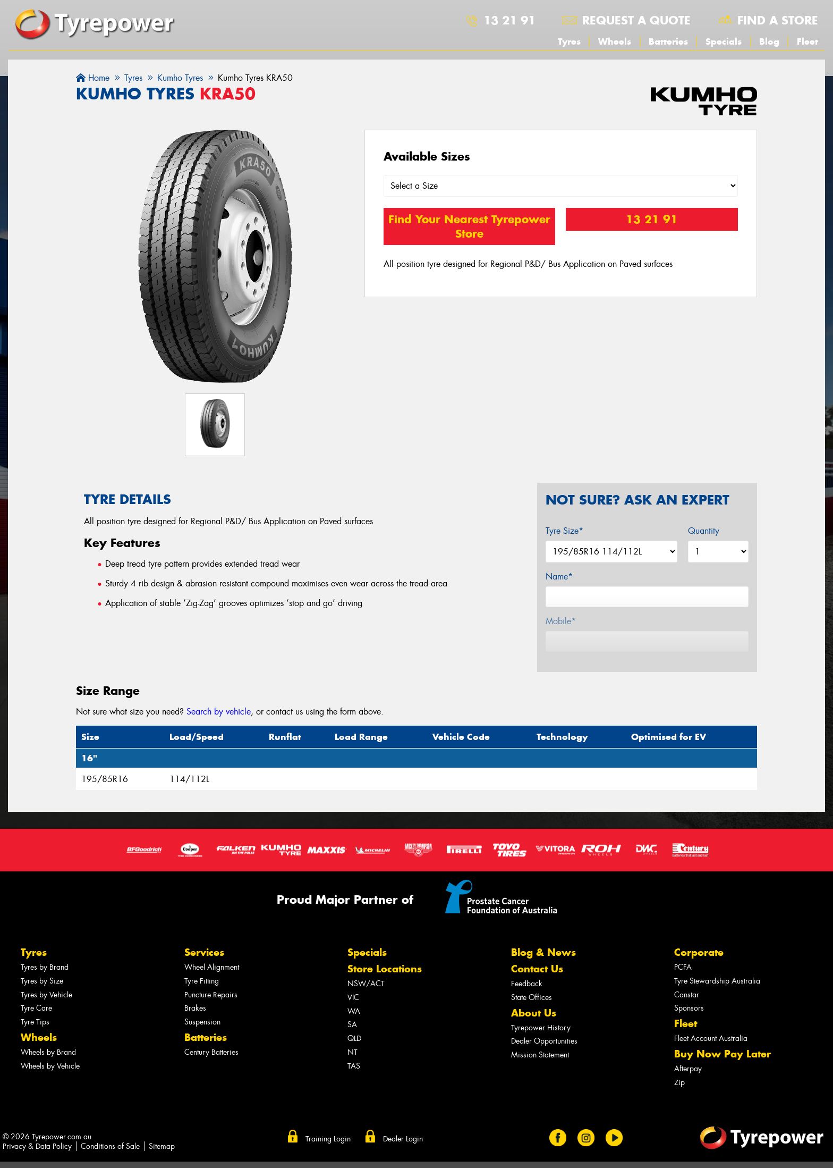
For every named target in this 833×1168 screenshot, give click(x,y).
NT (352, 1052)
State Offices (531, 998)
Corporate (699, 952)
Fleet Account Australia (710, 1038)
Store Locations (384, 969)
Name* (559, 576)
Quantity (703, 530)
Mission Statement (540, 1055)
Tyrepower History (541, 1028)
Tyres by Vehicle (46, 995)
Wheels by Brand (48, 1052)
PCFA (683, 967)
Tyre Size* (564, 530)
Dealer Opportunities (544, 1041)
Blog (769, 41)
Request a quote (636, 20)
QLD (354, 1038)
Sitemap (162, 1146)
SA (352, 1025)
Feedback (526, 984)
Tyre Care (36, 1008)
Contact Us (537, 969)
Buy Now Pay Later (722, 1054)
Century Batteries (211, 1052)
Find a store (777, 20)
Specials (724, 41)
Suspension (202, 1022)
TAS (353, 1066)
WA (353, 1011)
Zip (679, 1083)
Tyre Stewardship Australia (717, 981)
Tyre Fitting (201, 981)
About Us (533, 1013)
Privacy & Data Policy (37, 1146)
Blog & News (543, 952)
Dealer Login (403, 1139)
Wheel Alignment (211, 967)
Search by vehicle (218, 711)
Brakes (195, 1008)
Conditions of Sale (110, 1146)
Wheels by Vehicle (50, 1066)
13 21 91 (509, 20)
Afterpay (688, 1069)
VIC (353, 998)
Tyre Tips (35, 1022)
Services (204, 952)
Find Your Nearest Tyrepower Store (469, 226)
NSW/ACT (366, 984)
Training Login (328, 1139)
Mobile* (561, 621)
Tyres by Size (42, 981)
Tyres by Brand (45, 967)
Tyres (569, 41)
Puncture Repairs (210, 995)
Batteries (668, 41)
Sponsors (689, 1008)
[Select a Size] (561, 186)
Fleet (807, 41)
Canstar (686, 995)
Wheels (614, 41)
